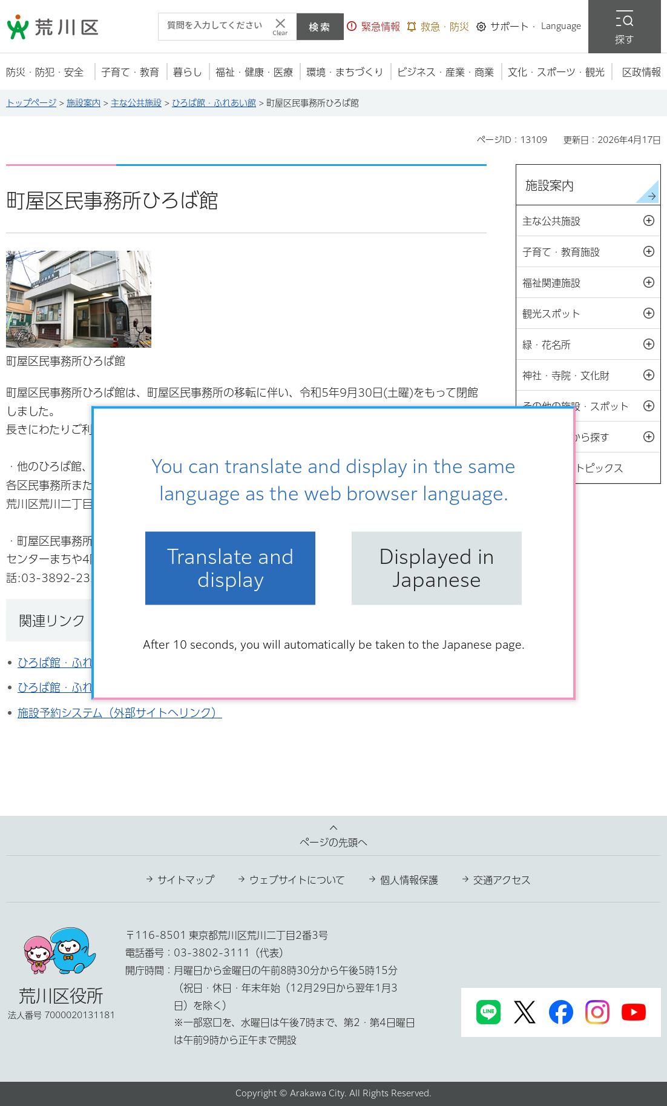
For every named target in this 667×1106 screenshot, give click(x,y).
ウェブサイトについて (297, 880)
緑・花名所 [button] (591, 345)
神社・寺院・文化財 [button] (591, 375)
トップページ (31, 103)
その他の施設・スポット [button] (591, 406)
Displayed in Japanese (436, 568)
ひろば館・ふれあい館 (214, 103)
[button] (373, 26)
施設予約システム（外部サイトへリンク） (120, 712)
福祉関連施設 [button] (591, 283)
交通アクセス (502, 880)
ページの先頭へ (333, 842)
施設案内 (83, 103)
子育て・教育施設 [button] (591, 252)
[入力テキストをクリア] (280, 26)
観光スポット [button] (591, 314)
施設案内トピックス (579, 468)
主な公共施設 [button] (591, 221)
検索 (320, 26)
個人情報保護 (409, 880)
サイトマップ (185, 880)
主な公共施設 (136, 103)
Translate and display (230, 568)
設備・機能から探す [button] (591, 437)
